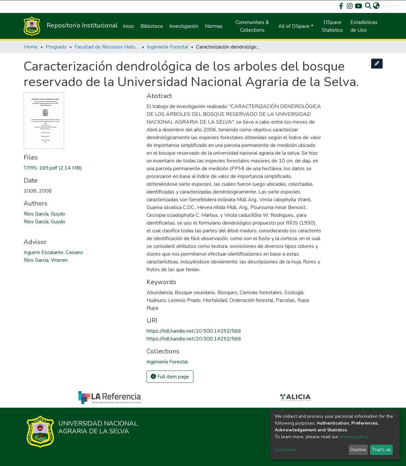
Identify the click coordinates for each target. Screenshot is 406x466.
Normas (214, 26)
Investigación (183, 26)
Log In (388, 5)
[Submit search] (368, 6)
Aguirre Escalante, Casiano (53, 252)
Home (31, 46)
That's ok (381, 450)
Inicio (128, 26)
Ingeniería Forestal (167, 46)
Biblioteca (151, 26)
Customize (285, 450)
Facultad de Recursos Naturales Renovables (106, 46)
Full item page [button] (170, 376)
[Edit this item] (377, 64)
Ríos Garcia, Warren (46, 260)
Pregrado (56, 46)
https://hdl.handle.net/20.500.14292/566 (194, 331)
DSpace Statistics (332, 26)
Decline (358, 450)
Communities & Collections (252, 26)
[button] (376, 6)
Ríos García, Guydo (44, 213)
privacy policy (353, 437)
